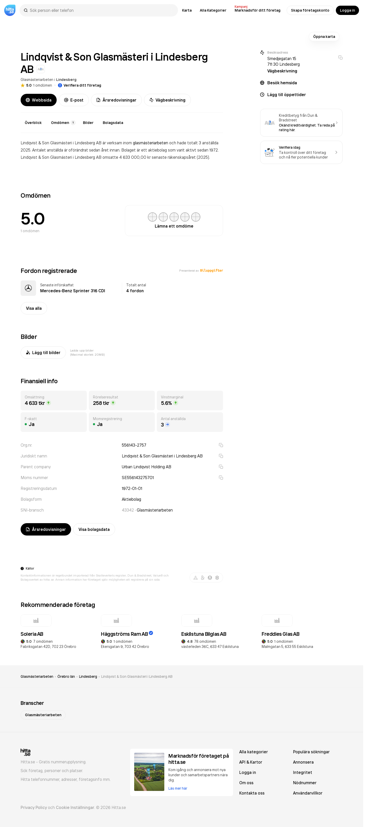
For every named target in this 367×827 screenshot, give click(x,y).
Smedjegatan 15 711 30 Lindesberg (283, 61)
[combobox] (101, 10)
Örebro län (66, 676)
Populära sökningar (311, 751)
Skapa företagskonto (310, 10)
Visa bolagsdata (94, 529)
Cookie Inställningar (75, 807)
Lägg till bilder (43, 352)
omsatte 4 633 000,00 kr (127, 157)
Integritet (302, 772)
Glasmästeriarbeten (37, 79)
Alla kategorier (253, 751)
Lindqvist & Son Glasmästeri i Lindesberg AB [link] (137, 676)
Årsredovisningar (116, 100)
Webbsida (39, 100)
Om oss (246, 782)
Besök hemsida (282, 82)
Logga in (347, 10)
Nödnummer (305, 782)
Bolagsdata (113, 122)
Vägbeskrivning (167, 100)
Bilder (88, 122)
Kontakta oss (251, 793)
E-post (73, 100)
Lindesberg (66, 79)
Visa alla (34, 308)
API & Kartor (250, 762)
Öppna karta (324, 36)
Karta (187, 10)
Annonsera (303, 762)
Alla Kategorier (213, 10)
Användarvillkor (307, 793)
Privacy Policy (34, 807)
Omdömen (63, 122)
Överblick (33, 122)
